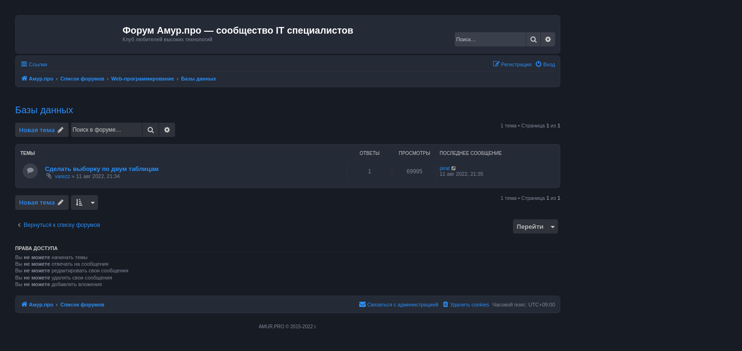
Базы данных (44, 110)
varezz (62, 176)
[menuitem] (545, 64)
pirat (445, 168)
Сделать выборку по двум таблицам (102, 168)
